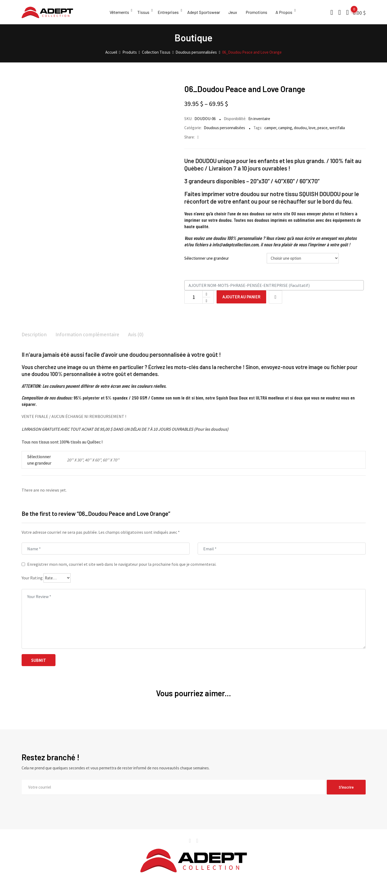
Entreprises (169, 12)
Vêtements (119, 12)
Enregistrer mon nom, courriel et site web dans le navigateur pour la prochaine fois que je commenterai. (121, 564)
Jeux (234, 12)
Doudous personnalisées (224, 127)
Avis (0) (139, 334)
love (312, 127)
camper (270, 127)
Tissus (144, 12)
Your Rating (32, 578)
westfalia (337, 127)
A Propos (286, 12)
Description (34, 334)
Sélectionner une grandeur (206, 258)
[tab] (34, 335)
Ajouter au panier (242, 297)
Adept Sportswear (205, 12)
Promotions (258, 12)
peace (322, 127)
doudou (300, 127)
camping (285, 127)
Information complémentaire (89, 334)
